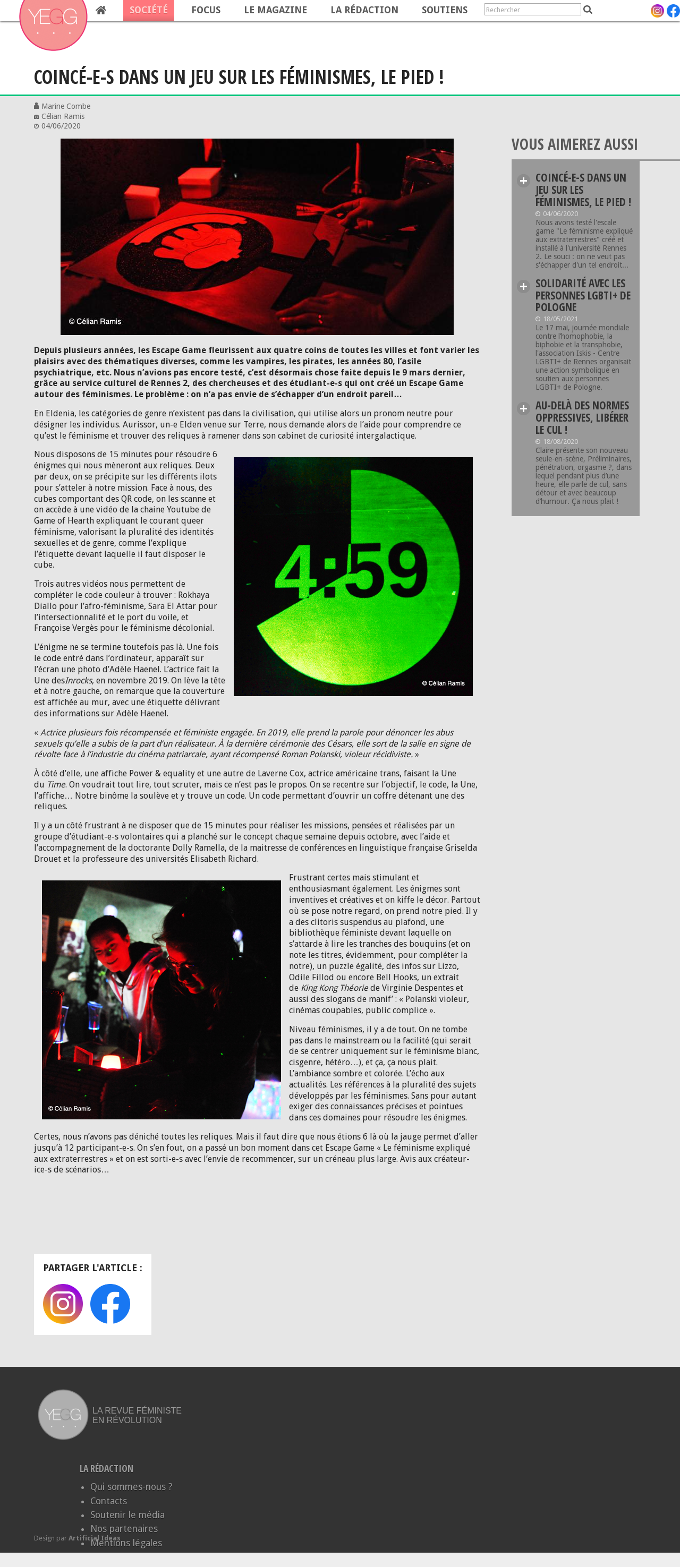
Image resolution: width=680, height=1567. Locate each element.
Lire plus (523, 180)
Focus (205, 10)
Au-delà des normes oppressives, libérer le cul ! (582, 417)
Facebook (110, 1304)
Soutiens (445, 10)
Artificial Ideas (95, 1538)
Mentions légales (126, 1543)
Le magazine (275, 10)
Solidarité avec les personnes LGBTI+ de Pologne (583, 295)
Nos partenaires (124, 1528)
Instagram (63, 1304)
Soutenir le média (127, 1515)
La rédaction (364, 10)
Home (101, 10)
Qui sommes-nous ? (131, 1487)
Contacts (108, 1501)
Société (149, 10)
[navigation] (237, 10)
